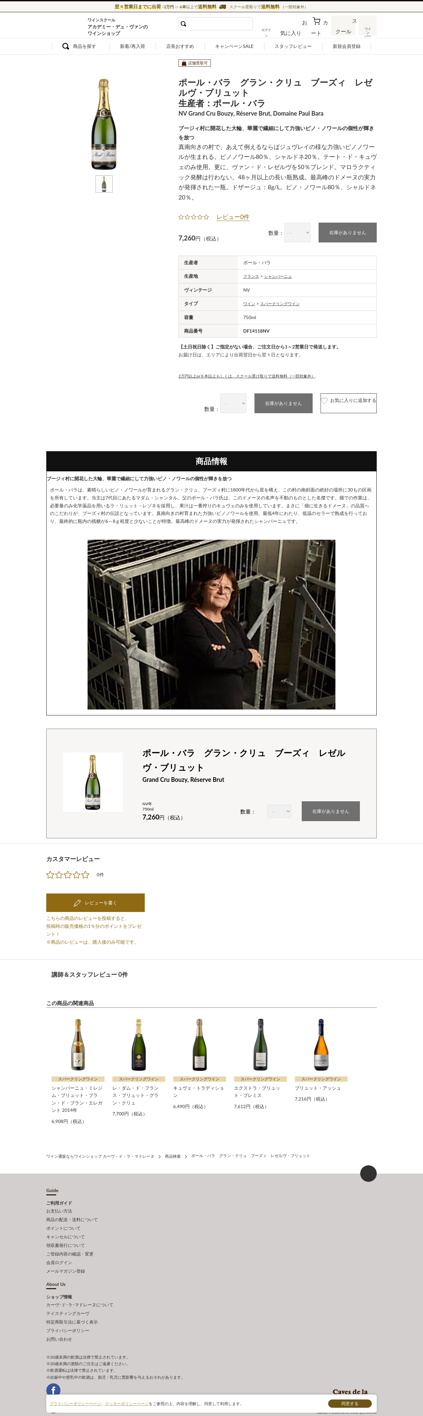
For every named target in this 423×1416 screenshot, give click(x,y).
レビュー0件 (233, 216)
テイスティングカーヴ (67, 1296)
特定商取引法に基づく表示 (72, 1304)
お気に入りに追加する (335, 401)
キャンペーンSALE (234, 46)
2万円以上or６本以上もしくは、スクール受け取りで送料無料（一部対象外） (258, 374)
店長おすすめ (180, 46)
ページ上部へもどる (368, 1169)
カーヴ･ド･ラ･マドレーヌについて (79, 1289)
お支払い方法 (59, 1206)
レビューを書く (100, 900)
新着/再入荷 (132, 46)
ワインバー (367, 30)
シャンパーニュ (283, 275)
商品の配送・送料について (72, 1213)
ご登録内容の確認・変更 (70, 1242)
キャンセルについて (65, 1227)
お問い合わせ (59, 1318)
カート (321, 31)
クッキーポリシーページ (127, 1403)
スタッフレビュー (293, 46)
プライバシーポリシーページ (75, 1403)
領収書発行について (65, 1235)
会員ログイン (59, 1249)
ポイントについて (63, 1220)
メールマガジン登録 (65, 1256)
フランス (252, 275)
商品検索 (173, 1152)
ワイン (250, 302)
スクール (343, 31)
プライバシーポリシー (67, 1311)
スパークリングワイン (285, 302)
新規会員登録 (347, 46)
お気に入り (299, 31)
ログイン (277, 31)
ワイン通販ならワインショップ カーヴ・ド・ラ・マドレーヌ (68, 26)
